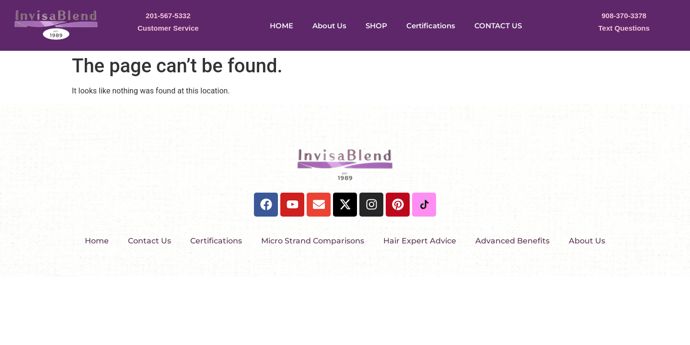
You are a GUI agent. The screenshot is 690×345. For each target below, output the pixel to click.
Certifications (430, 25)
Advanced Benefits (512, 240)
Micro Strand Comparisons (312, 240)
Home (97, 240)
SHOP (376, 25)
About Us (329, 25)
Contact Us (149, 240)
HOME (281, 25)
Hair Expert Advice (419, 240)
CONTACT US (498, 25)
